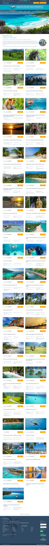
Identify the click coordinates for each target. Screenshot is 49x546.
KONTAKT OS (5, 0)
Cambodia (27, 123)
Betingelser (13, 528)
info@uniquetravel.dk (14, 521)
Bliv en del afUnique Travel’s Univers (43, 521)
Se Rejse (20, 62)
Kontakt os (4, 527)
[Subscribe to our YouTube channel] (42, 1)
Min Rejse (13, 527)
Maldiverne (5, 488)
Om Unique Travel (5, 528)
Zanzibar (4, 418)
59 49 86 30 (6, 521)
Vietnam (4, 342)
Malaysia (6, 98)
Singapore (28, 74)
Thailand (4, 244)
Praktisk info (13, 529)
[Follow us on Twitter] (44, 1)
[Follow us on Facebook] (40, 1)
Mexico (4, 467)
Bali (26, 49)
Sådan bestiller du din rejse (6, 529)
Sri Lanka (7, 488)
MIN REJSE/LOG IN (9, 0)
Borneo (4, 98)
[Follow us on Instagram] (46, 1)
